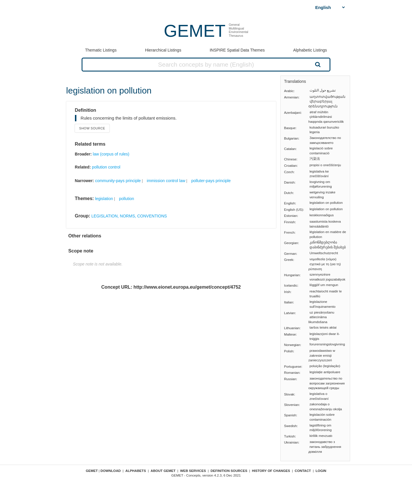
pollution (126, 198)
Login (321, 470)
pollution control (106, 167)
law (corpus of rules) (111, 154)
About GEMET (163, 470)
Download (110, 470)
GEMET (194, 31)
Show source (92, 128)
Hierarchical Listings (163, 50)
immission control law (166, 180)
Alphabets (135, 470)
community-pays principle (118, 180)
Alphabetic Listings (310, 50)
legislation (104, 198)
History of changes (271, 470)
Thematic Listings (101, 50)
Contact (303, 470)
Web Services (193, 470)
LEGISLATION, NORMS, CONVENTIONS (129, 216)
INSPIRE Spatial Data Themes (237, 50)
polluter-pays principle (211, 180)
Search (317, 64)
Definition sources (229, 470)
